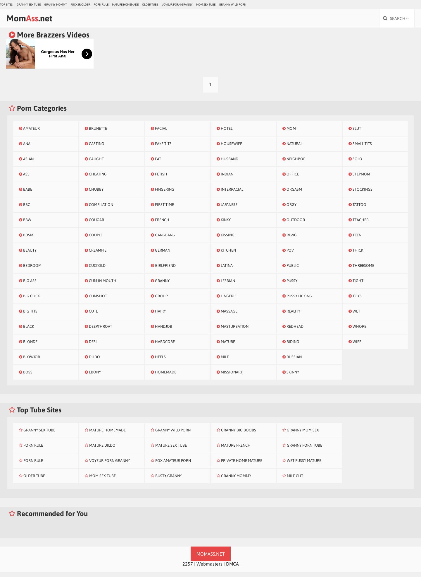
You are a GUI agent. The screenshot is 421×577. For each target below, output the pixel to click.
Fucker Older (80, 4)
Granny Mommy (55, 4)
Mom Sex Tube (205, 4)
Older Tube (150, 4)
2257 (187, 568)
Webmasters (209, 568)
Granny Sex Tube (29, 4)
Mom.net (37, 19)
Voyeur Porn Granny (177, 4)
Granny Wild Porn (232, 4)
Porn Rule (101, 4)
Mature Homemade (125, 4)
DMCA (232, 568)
